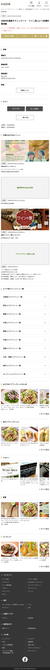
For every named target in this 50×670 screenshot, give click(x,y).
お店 (29, 607)
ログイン (4, 618)
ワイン (30, 604)
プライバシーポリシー (34, 648)
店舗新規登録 (32, 628)
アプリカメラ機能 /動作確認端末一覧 (7, 652)
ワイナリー (5, 607)
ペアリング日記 (32, 579)
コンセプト (31, 638)
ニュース (30, 591)
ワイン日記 (5, 579)
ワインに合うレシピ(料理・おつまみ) (13, 604)
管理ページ (5, 628)
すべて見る (44, 414)
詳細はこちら (25, 90)
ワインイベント (32, 588)
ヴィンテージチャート (34, 585)
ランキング (5, 582)
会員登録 (30, 618)
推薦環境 (30, 642)
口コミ (25, 36)
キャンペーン (6, 591)
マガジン (4, 588)
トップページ (6, 638)
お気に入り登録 (8, 36)
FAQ (3, 642)
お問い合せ (31, 645)
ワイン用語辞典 (6, 585)
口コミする (16, 108)
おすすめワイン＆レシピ (35, 582)
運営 (3, 648)
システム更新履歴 (7, 645)
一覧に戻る (25, 117)
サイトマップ (32, 651)
